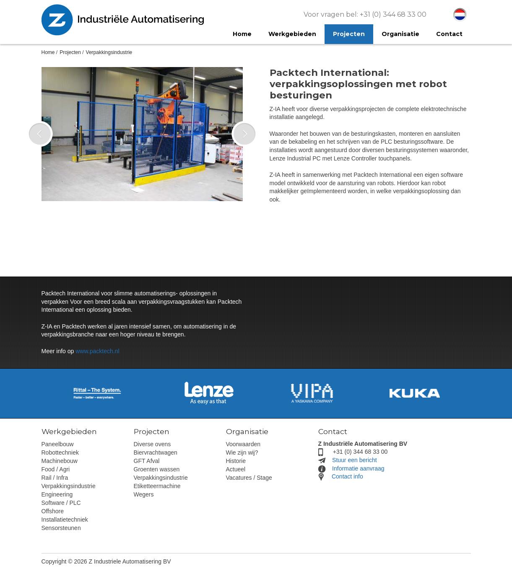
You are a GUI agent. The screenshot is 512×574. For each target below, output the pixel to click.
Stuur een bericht (354, 460)
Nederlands (460, 15)
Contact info (347, 476)
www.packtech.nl (97, 351)
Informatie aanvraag (358, 468)
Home (48, 52)
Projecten (70, 52)
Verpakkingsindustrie (109, 52)
